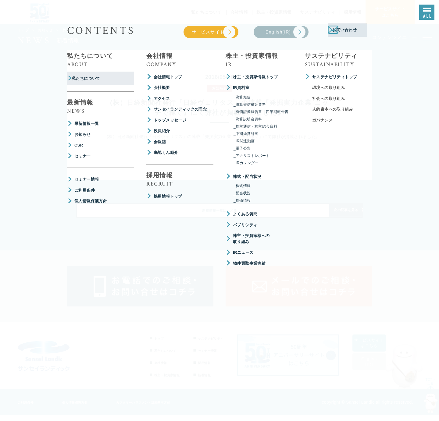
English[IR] (376, 368)
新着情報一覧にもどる (219, 214)
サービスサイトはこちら (376, 349)
